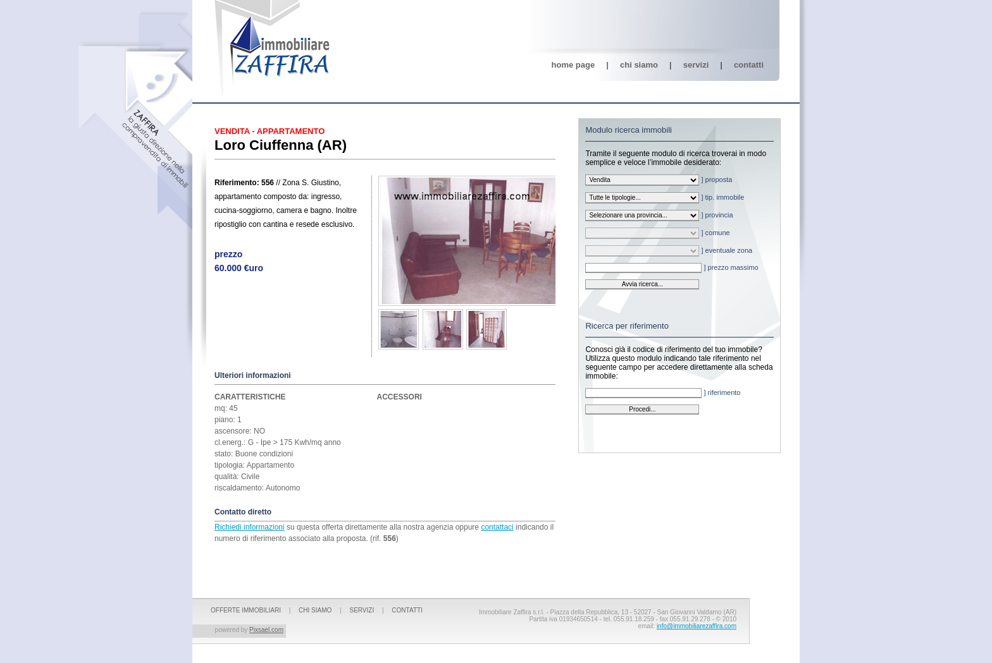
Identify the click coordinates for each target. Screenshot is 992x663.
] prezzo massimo (671, 268)
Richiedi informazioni (249, 527)
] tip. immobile (664, 198)
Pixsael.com (266, 629)
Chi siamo (639, 65)
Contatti (749, 65)
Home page (573, 65)
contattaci (497, 527)
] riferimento (662, 393)
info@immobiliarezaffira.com (696, 626)
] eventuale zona (668, 251)
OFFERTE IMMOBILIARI (246, 610)
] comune (657, 233)
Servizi (696, 65)
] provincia (659, 215)
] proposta (658, 180)
